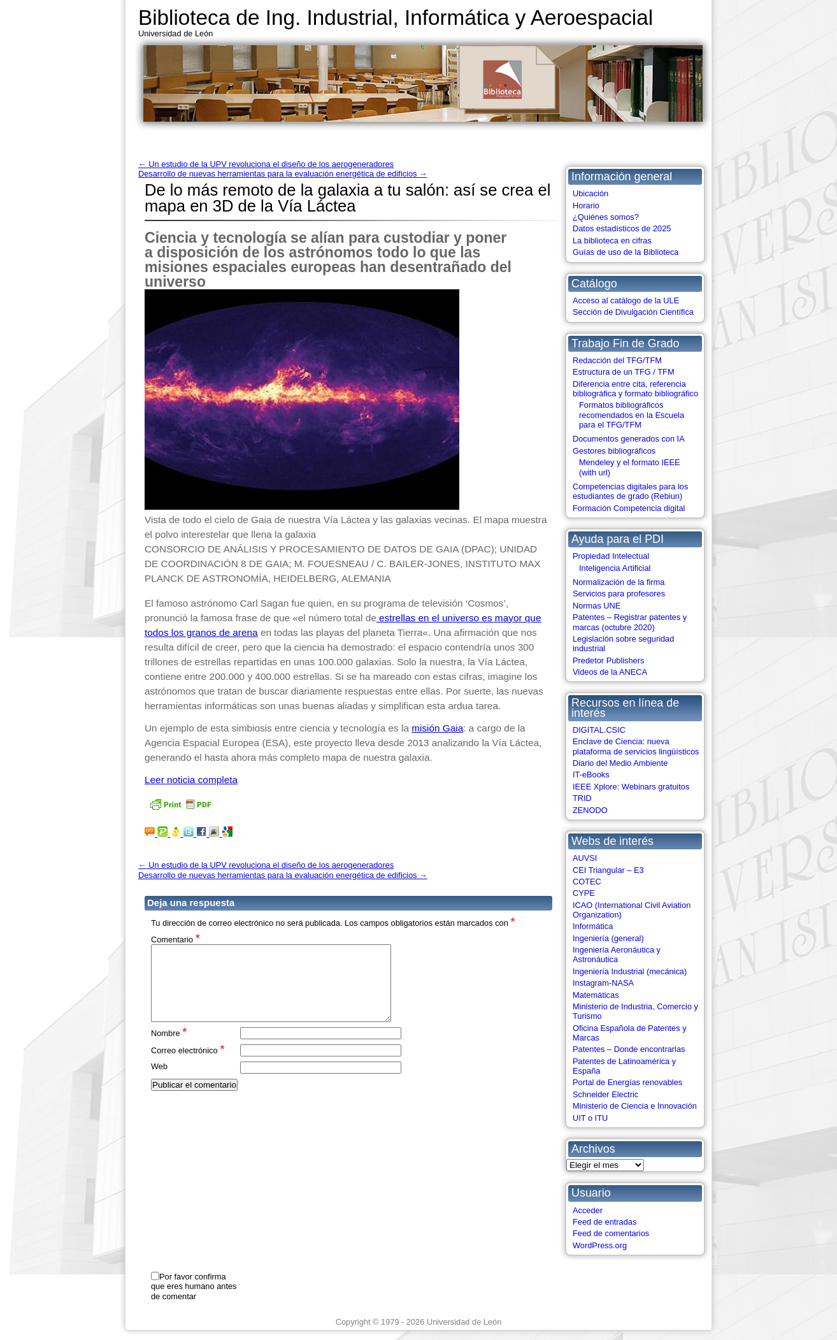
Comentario (175, 938)
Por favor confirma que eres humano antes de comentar (193, 1286)
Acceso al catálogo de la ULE (626, 300)
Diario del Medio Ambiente (620, 763)
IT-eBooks (591, 774)
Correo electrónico (188, 1065)
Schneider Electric (605, 1094)
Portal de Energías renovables (627, 1082)
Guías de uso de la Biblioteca (625, 252)
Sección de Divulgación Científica (633, 312)
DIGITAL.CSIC (599, 730)
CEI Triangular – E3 (608, 870)
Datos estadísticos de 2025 (622, 228)
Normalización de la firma (618, 582)
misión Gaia (437, 728)
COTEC (587, 881)
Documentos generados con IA (629, 438)
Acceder (588, 1210)
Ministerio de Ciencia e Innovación (635, 1106)
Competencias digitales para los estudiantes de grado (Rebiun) (630, 491)
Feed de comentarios (611, 1233)
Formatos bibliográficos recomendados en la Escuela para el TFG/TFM (631, 414)
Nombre (169, 1047)
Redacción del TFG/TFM (617, 360)
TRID (582, 798)
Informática (593, 926)
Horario (586, 205)
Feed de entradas (604, 1222)
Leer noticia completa (191, 779)
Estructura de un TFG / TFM (624, 372)
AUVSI (585, 858)
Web (159, 1081)
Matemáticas (596, 995)
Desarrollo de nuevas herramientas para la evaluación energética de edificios (282, 173)
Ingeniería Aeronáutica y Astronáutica (617, 954)
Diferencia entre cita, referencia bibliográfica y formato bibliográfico (635, 388)
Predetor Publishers (608, 660)
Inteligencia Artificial (614, 568)
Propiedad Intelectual (611, 556)
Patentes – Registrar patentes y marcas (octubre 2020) (630, 621)
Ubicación (590, 193)
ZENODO (590, 810)
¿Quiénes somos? (606, 217)
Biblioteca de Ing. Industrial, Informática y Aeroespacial (395, 17)
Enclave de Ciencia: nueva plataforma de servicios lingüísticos (636, 746)
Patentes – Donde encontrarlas (629, 1049)
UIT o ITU (590, 1118)
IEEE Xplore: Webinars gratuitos (631, 786)
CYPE (584, 893)
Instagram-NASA (603, 983)
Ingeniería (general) (608, 938)
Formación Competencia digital (629, 508)
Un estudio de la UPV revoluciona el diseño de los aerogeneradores (266, 164)
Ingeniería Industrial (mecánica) (630, 971)
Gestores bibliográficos (614, 451)
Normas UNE (596, 605)
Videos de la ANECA (610, 672)
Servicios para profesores (619, 593)
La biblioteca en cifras (612, 240)
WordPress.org (600, 1245)
